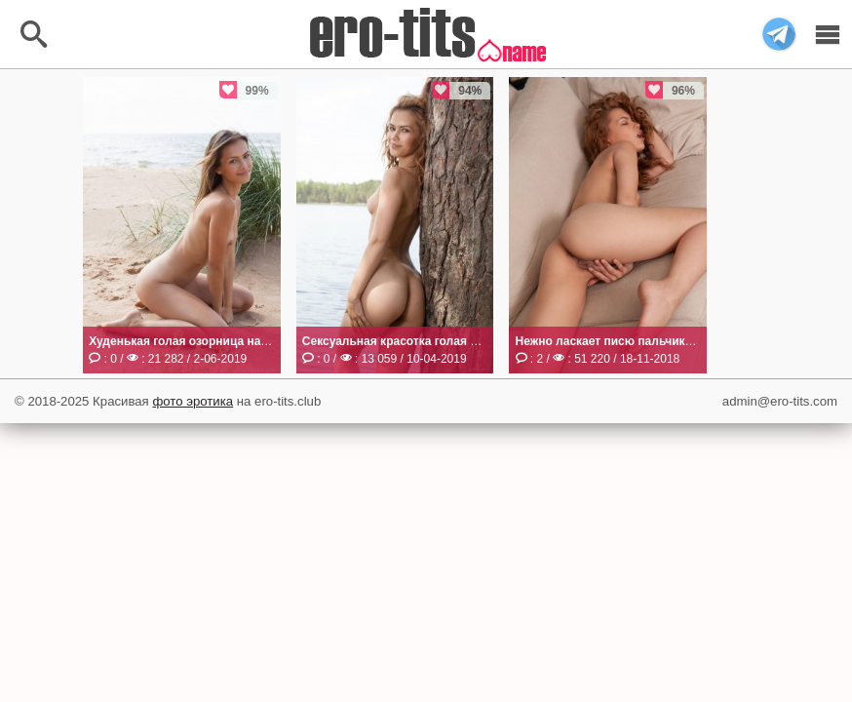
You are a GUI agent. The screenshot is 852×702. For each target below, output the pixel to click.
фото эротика (192, 401)
